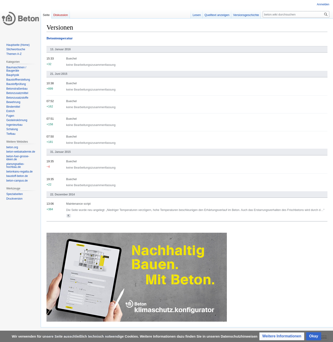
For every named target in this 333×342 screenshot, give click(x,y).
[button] (281, 336)
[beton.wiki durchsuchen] (296, 14)
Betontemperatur (59, 38)
